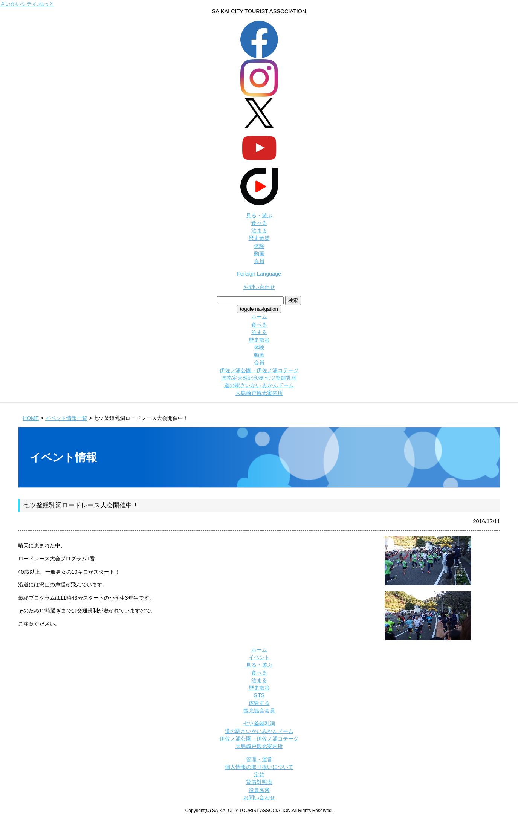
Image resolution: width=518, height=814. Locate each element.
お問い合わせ (259, 287)
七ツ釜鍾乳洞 (259, 724)
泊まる (259, 231)
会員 (259, 261)
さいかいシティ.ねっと (27, 4)
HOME (31, 418)
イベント (259, 657)
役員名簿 (259, 790)
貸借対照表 (259, 782)
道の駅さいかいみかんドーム (259, 731)
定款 (259, 774)
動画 (259, 253)
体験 (259, 246)
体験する (259, 703)
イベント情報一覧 (66, 418)
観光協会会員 (259, 710)
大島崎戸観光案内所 (259, 393)
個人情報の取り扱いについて (259, 767)
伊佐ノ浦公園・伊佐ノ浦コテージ (259, 370)
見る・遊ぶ (259, 215)
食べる (259, 223)
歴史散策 (259, 238)
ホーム (259, 317)
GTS (259, 695)
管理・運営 (259, 759)
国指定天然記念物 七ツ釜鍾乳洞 (259, 378)
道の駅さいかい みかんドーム (259, 385)
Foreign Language (259, 274)
